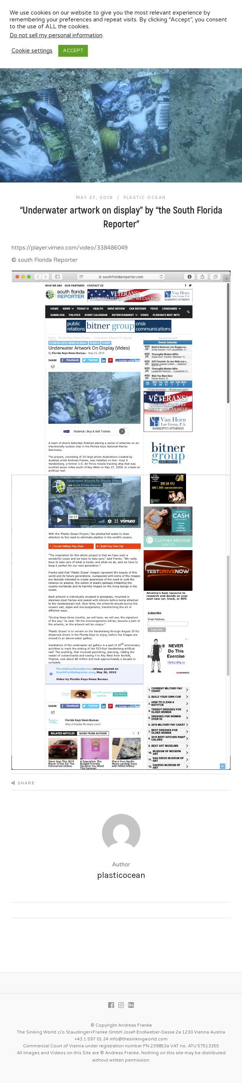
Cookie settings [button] (32, 51)
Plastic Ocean (144, 197)
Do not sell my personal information (56, 35)
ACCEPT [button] (73, 51)
